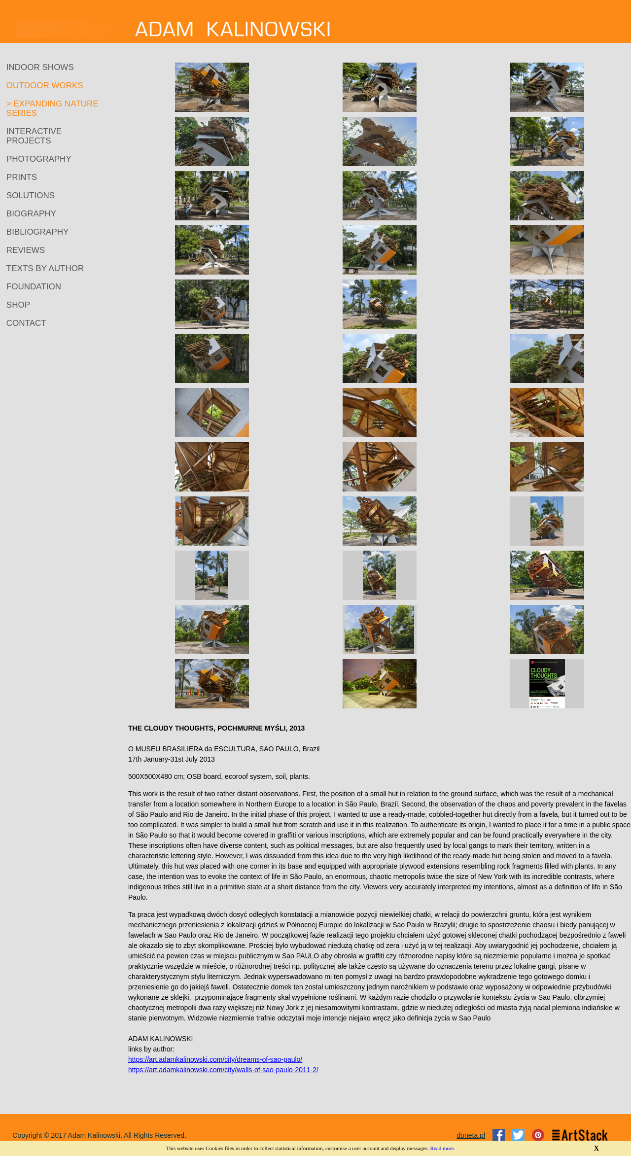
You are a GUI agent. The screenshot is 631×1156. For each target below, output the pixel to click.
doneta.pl (470, 1135)
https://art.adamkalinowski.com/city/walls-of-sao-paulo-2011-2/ (223, 1070)
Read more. (443, 1148)
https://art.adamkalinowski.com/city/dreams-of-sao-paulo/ (215, 1059)
